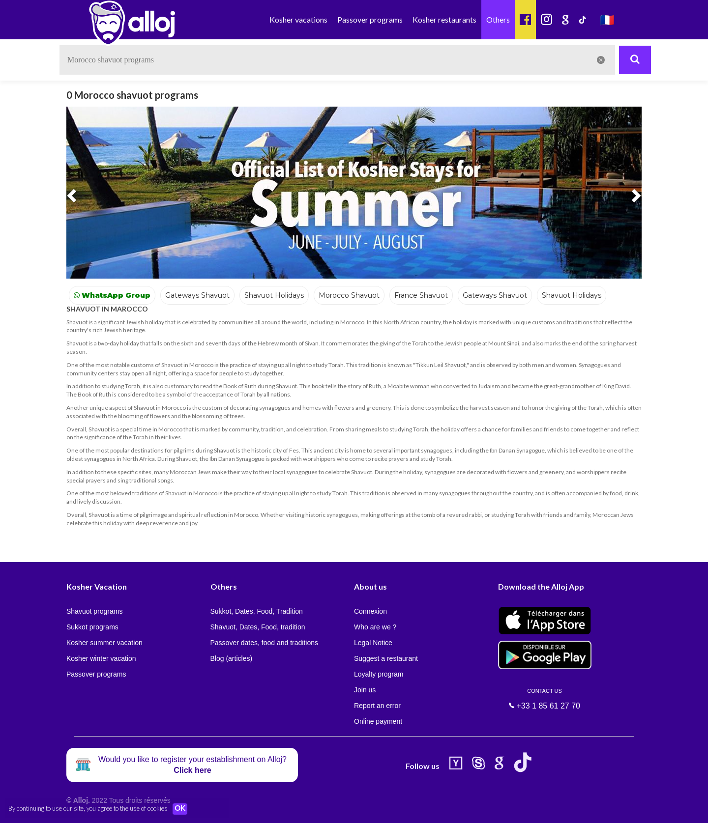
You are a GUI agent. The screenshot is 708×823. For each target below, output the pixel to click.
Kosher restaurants (444, 19)
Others (498, 19)
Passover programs (370, 19)
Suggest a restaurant (386, 658)
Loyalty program (378, 674)
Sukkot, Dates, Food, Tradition (256, 611)
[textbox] (337, 60)
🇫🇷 (607, 19)
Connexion (370, 611)
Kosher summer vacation (104, 643)
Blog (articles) (231, 658)
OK (182, 809)
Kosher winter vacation (101, 658)
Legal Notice (373, 643)
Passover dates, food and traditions (264, 643)
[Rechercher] (635, 60)
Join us (365, 690)
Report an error (377, 705)
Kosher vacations (298, 19)
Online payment (378, 721)
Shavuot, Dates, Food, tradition (257, 627)
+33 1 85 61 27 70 (544, 698)
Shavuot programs (94, 611)
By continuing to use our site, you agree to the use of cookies (88, 808)
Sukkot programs (92, 627)
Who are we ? (375, 627)
